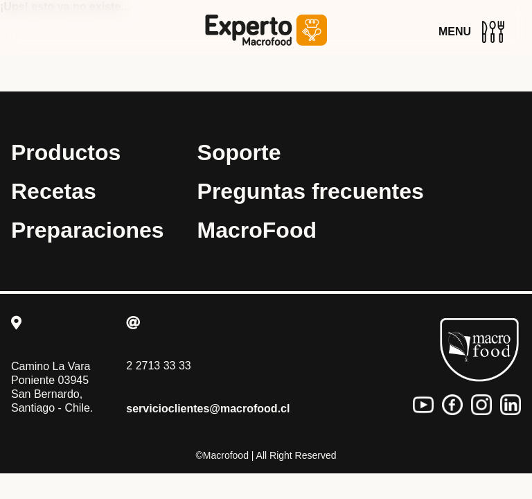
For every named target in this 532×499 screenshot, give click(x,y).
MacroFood (257, 230)
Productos (66, 152)
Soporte (239, 152)
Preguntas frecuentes (310, 191)
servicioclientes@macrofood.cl (208, 408)
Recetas (53, 191)
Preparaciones (87, 230)
